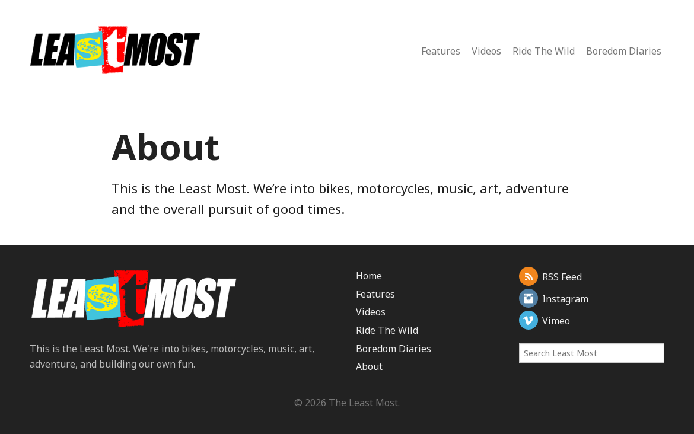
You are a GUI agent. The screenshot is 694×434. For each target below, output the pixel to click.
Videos (486, 51)
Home (369, 275)
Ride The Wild (543, 51)
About (369, 366)
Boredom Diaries (623, 51)
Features (440, 51)
